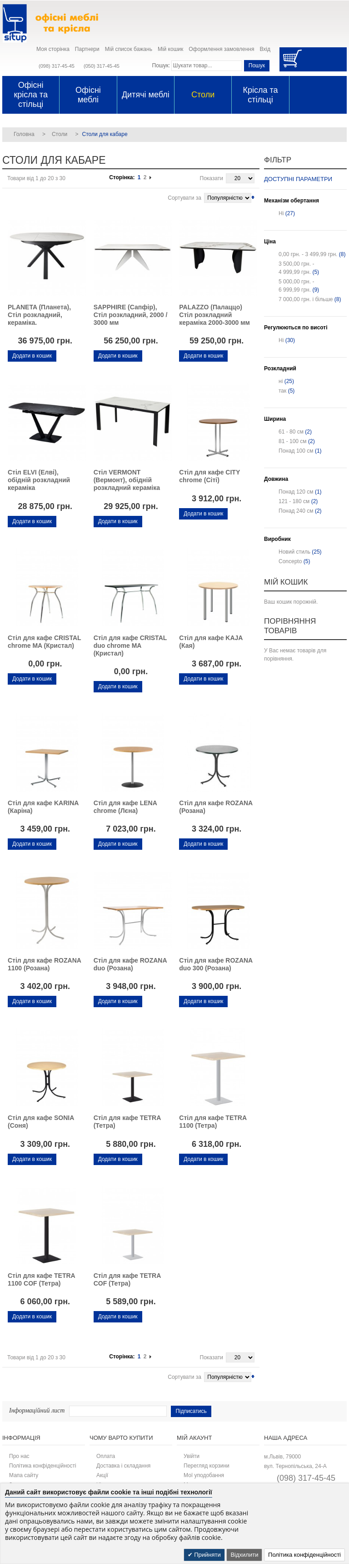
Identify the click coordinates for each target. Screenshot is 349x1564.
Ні (281, 213)
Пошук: (161, 65)
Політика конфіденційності (42, 1466)
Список (23, 196)
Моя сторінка (53, 49)
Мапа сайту (23, 1475)
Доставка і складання (123, 1466)
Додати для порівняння (26, 366)
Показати (211, 178)
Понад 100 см (296, 451)
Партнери (87, 49)
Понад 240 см (296, 511)
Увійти (191, 1456)
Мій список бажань (128, 49)
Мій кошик (170, 49)
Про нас (19, 1456)
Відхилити (244, 1554)
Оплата (105, 1456)
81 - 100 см (293, 441)
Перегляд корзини (206, 1466)
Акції (102, 1475)
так (282, 391)
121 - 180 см (294, 501)
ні (281, 381)
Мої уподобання (204, 1475)
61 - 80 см (291, 432)
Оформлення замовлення (221, 49)
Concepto (290, 561)
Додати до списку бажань (11, 366)
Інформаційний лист (37, 1410)
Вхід (264, 49)
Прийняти (207, 1554)
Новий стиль (294, 552)
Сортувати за (184, 198)
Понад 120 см (296, 492)
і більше (306, 299)
